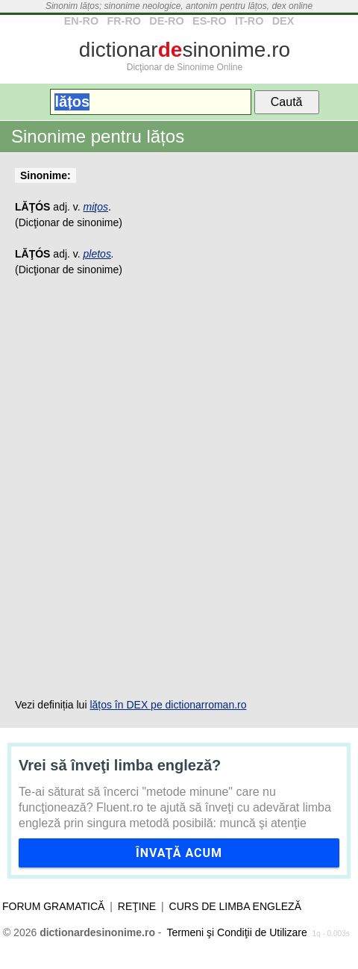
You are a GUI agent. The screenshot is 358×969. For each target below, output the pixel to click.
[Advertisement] (179, 487)
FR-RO (124, 21)
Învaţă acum (179, 853)
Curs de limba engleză (235, 906)
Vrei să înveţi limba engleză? (120, 765)
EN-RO (81, 21)
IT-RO (249, 21)
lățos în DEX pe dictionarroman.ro (168, 705)
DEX (283, 21)
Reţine (137, 906)
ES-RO (209, 21)
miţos (96, 207)
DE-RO (166, 21)
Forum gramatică (53, 906)
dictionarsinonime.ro (184, 49)
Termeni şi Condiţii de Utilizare (236, 932)
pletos (97, 254)
